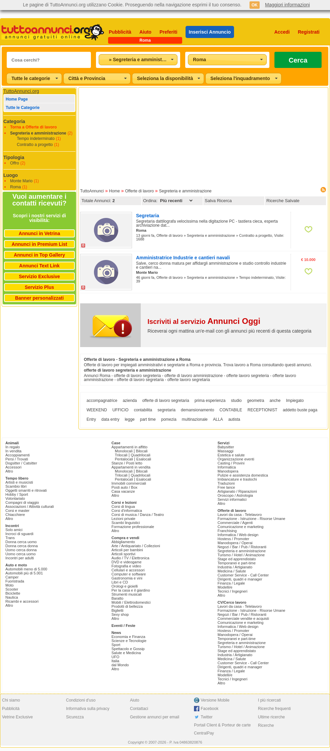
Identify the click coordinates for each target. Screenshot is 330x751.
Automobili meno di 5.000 (26, 569)
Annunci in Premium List (39, 244)
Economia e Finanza (128, 637)
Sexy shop (120, 614)
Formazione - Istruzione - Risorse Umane (251, 519)
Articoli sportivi (123, 554)
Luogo (10, 175)
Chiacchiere (15, 515)
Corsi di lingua (123, 506)
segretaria (166, 410)
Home (114, 191)
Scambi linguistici (125, 523)
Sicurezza (75, 717)
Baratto (117, 598)
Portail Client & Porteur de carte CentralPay (222, 729)
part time (148, 419)
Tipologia (13, 157)
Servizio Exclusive (39, 276)
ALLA (218, 419)
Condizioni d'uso (81, 700)
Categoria (14, 121)
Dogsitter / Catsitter (21, 463)
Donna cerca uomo (21, 542)
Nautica (11, 597)
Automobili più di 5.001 (24, 573)
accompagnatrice (102, 400)
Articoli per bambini (127, 550)
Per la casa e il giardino (130, 590)
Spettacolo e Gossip (127, 649)
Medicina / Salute (232, 571)
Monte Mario (21, 181)
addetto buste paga (300, 410)
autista (234, 419)
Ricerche (266, 725)
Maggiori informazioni (287, 4)
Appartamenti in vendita (131, 467)
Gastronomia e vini (126, 578)
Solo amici (14, 530)
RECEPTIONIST (262, 410)
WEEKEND (97, 410)
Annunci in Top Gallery (39, 255)
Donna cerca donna (21, 546)
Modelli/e (225, 587)
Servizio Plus (39, 287)
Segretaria (147, 215)
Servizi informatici (232, 499)
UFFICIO (120, 410)
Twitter (206, 717)
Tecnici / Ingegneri (233, 591)
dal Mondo (120, 665)
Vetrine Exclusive (17, 717)
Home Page (17, 99)
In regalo (12, 447)
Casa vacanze (123, 491)
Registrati (309, 32)
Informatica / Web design (238, 535)
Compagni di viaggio (22, 502)
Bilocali (141, 451)
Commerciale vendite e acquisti (243, 618)
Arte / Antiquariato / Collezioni (135, 546)
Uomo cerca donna (21, 550)
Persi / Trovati (16, 459)
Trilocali (121, 455)
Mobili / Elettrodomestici (131, 602)
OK (255, 5)
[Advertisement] (203, 136)
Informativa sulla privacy (87, 708)
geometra (255, 400)
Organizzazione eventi (236, 459)
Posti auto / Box (124, 487)
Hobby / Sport (16, 494)
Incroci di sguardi (19, 534)
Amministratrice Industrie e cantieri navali (183, 257)
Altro (9, 471)
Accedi (282, 32)
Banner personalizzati (39, 298)
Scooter (11, 589)
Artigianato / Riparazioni (237, 491)
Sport (115, 645)
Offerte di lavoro (139, 191)
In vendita (13, 451)
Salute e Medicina (126, 653)
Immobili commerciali (128, 483)
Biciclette (12, 593)
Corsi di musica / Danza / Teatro (137, 515)
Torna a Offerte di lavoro (33, 127)
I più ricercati (269, 700)
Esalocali (143, 459)
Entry (91, 419)
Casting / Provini (231, 463)
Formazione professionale (132, 527)
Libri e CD (119, 582)
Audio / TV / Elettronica (130, 558)
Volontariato (15, 498)
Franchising (227, 531)
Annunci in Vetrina (39, 233)
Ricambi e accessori (21, 601)
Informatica (227, 467)
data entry (110, 419)
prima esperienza (210, 400)
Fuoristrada (14, 581)
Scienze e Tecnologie (128, 641)
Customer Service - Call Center (243, 575)
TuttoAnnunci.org (21, 91)
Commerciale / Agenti (235, 523)
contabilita (143, 410)
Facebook (210, 708)
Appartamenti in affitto (129, 447)
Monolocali (124, 451)
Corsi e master (17, 511)
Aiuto (145, 32)
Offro (14, 163)
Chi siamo (11, 700)
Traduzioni (226, 483)
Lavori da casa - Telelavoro (240, 515)
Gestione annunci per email (154, 717)
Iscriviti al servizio (203, 321)
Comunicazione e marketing (240, 527)
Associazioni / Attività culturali (29, 506)
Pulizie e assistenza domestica (243, 475)
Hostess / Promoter (233, 539)
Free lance (226, 487)
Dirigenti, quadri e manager (240, 579)
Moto (9, 585)
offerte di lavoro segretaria (165, 400)
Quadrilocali (140, 455)
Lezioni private (123, 519)
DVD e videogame (126, 562)
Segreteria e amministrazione (38, 133)
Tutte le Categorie (22, 107)
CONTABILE (231, 410)
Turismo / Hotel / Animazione (241, 555)
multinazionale (195, 419)
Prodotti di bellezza (127, 606)
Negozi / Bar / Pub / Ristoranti (242, 547)
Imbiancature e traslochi (237, 479)
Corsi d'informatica (126, 511)
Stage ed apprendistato (237, 559)
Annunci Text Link (39, 265)
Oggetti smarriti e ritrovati (26, 490)
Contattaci (139, 708)
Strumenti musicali (126, 594)
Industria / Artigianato (235, 567)
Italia (115, 661)
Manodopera (228, 471)
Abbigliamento (123, 542)
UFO (115, 657)
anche (274, 400)
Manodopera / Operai (235, 543)
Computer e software (128, 574)
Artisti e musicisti (19, 482)
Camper (12, 577)
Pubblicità (120, 32)
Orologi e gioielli (124, 586)
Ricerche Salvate (282, 200)
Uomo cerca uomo (20, 554)
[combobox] (138, 59)
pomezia (168, 419)
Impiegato (295, 400)
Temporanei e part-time (237, 563)
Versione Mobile (215, 700)
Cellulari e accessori (127, 570)
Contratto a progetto (35, 144)
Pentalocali (124, 459)
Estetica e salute (231, 455)
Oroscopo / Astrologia (235, 495)
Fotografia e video (126, 566)
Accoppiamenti (17, 455)
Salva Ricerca (218, 200)
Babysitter (226, 447)
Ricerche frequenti (274, 708)
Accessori (13, 467)
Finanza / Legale (231, 583)
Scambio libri (16, 486)
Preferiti (168, 32)
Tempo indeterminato (36, 138)
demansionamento (197, 410)
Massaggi (225, 451)
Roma (15, 187)
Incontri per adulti (19, 558)
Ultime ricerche (271, 717)
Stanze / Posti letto (126, 463)
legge (129, 419)
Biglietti (117, 610)
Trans (10, 538)
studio (236, 400)
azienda (130, 400)
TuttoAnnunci (92, 191)
